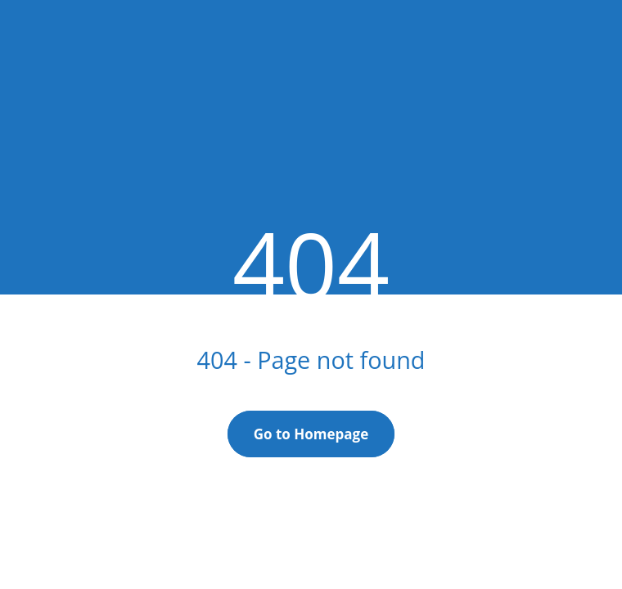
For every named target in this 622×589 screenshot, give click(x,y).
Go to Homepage (311, 434)
